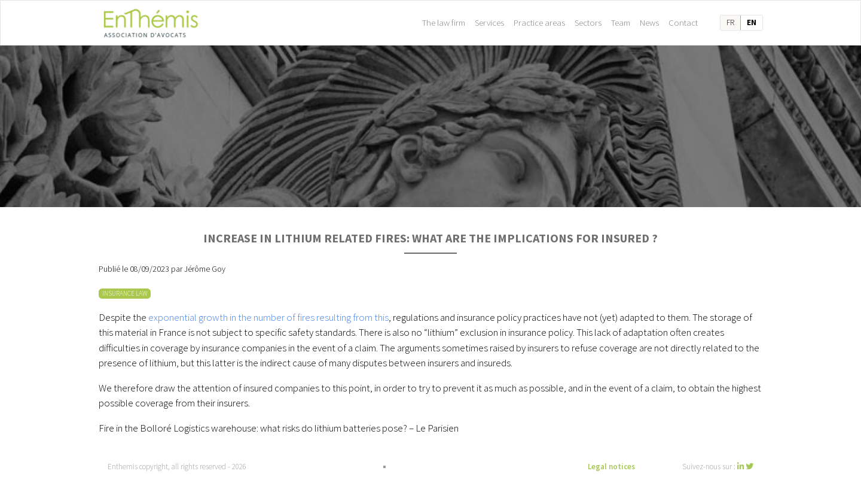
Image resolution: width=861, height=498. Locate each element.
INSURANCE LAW (125, 293)
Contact (683, 22)
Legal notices (611, 466)
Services (489, 22)
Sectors (588, 22)
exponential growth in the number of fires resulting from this (268, 317)
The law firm (443, 22)
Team (620, 22)
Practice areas (539, 22)
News (649, 22)
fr (730, 22)
